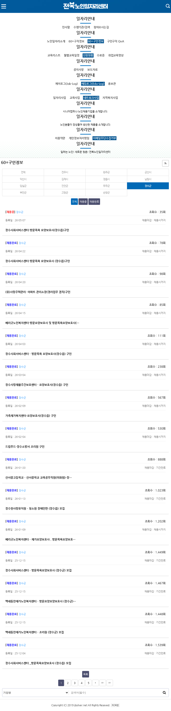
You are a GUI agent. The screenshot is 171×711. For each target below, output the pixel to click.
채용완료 (94, 201)
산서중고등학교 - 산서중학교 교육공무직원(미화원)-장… (38, 477)
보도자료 (92, 69)
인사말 (66, 27)
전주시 (64, 172)
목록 (85, 674)
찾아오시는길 (101, 27)
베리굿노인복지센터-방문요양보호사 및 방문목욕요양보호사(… (42, 322)
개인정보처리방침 (79, 138)
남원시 (148, 179)
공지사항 (79, 69)
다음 (95, 683)
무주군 (106, 185)
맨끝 (102, 683)
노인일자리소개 (56, 41)
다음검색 (110, 683)
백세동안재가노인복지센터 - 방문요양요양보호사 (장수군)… (40, 601)
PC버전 (115, 705)
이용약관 (60, 138)
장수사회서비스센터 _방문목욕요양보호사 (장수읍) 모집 (38, 663)
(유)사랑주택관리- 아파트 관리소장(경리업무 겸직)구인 (37, 292)
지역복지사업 (110, 97)
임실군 (23, 185)
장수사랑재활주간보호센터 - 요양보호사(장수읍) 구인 (36, 384)
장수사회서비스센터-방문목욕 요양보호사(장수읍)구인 (37, 230)
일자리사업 (59, 97)
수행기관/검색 (82, 27)
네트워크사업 (91, 97)
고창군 (64, 192)
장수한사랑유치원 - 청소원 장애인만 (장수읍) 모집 (35, 508)
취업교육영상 (116, 55)
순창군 (106, 192)
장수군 (139, 185)
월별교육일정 (71, 55)
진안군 (64, 185)
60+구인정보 (96, 41)
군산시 (148, 172)
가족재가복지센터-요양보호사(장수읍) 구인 (30, 415)
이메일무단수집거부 (104, 138)
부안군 (23, 192)
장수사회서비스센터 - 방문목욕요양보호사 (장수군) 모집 (38, 570)
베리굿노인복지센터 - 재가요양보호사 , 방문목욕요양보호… (40, 539)
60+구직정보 (76, 41)
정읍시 (106, 179)
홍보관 (112, 83)
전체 (23, 172)
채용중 (83, 201)
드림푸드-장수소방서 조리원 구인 (24, 446)
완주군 (106, 172)
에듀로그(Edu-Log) (93, 83)
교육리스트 (53, 55)
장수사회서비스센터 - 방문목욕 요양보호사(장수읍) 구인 (38, 353)
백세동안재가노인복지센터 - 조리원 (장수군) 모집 (34, 632)
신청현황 (88, 55)
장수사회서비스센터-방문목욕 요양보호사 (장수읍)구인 (37, 261)
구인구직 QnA (115, 41)
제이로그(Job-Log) (66, 83)
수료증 (101, 55)
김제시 (64, 179)
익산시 (23, 179)
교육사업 (75, 97)
